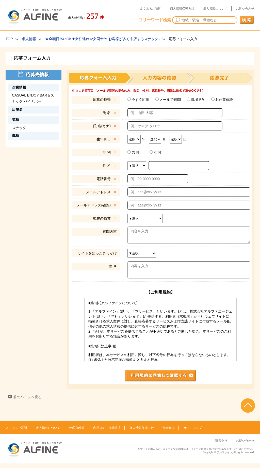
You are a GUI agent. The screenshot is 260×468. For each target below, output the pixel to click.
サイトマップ (193, 432)
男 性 (136, 152)
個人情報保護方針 (182, 8)
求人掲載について (215, 8)
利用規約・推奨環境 (107, 432)
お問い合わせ (245, 8)
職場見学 (198, 100)
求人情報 (29, 39)
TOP (9, 39)
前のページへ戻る (27, 401)
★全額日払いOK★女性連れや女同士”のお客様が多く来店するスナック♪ (102, 39)
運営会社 (221, 445)
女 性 (158, 152)
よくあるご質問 (150, 8)
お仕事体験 (224, 100)
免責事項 (168, 432)
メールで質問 (170, 100)
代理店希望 (76, 432)
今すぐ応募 (140, 100)
